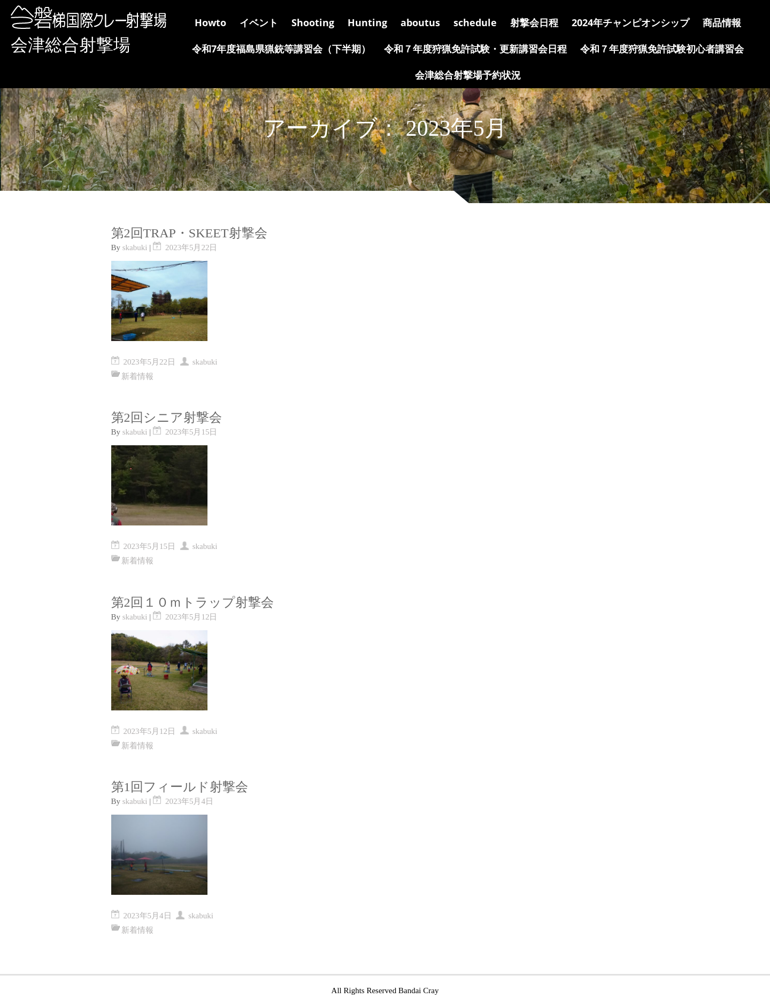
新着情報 (137, 376)
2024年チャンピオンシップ (630, 22)
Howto (210, 22)
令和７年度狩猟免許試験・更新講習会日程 (475, 48)
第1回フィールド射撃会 (179, 787)
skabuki (135, 247)
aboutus (420, 22)
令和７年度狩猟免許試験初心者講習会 (662, 48)
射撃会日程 (534, 22)
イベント (259, 22)
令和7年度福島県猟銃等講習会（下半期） (281, 48)
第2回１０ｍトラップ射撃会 (192, 602)
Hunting (367, 22)
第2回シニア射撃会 (166, 417)
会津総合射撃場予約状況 (468, 74)
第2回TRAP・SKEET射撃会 (189, 233)
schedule (475, 22)
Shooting (312, 22)
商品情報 (722, 22)
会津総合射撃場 (70, 45)
